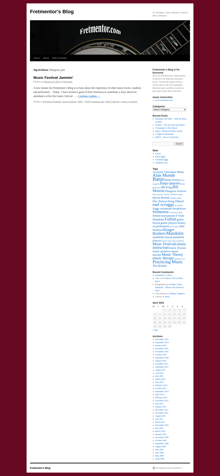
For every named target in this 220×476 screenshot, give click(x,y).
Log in (158, 153)
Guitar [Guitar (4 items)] (170, 218)
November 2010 (162, 425)
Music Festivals (112, 102)
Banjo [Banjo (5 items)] (158, 179)
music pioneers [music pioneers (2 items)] (162, 251)
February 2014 (161, 385)
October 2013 (161, 388)
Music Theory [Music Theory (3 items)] (172, 254)
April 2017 (159, 373)
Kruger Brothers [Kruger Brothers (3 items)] (163, 232)
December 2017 (161, 364)
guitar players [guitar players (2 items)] (169, 222)
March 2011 (160, 422)
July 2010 (159, 428)
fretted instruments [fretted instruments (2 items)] (164, 215)
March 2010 (160, 431)
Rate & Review (59, 58)
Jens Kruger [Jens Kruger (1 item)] (174, 227)
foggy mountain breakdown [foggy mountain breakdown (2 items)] (169, 208)
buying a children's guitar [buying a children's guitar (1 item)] (173, 194)
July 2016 (159, 376)
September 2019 (162, 342)
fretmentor (68, 82)
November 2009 (162, 437)
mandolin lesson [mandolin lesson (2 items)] (162, 237)
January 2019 (160, 345)
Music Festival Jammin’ (53, 77)
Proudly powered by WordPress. (169, 468)
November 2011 (161, 413)
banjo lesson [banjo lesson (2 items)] (172, 179)
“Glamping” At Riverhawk (166, 128)
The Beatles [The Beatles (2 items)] (160, 265)
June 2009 (159, 452)
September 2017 (162, 367)
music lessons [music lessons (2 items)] (177, 247)
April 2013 (159, 394)
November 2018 (162, 351)
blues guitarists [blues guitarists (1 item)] (158, 194)
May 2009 (159, 456)
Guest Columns (69, 102)
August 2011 (160, 416)
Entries (160, 156)
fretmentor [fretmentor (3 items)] (161, 212)
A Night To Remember (164, 134)
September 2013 (162, 391)
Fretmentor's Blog (52, 11)
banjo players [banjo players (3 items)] (170, 183)
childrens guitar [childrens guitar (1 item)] (176, 198)
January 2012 (160, 407)
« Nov (155, 330)
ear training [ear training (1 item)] (179, 205)
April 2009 (159, 459)
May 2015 (159, 382)
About (46, 58)
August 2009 (160, 446)
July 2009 (159, 449)
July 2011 (159, 419)
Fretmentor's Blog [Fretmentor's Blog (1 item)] (175, 212)
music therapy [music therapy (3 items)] (163, 258)
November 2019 (162, 339)
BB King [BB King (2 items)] (166, 187)
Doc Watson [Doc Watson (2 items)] (160, 201)
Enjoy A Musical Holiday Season (168, 131)
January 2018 (160, 361)
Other (80, 102)
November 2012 (162, 400)
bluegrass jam (98, 102)
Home (37, 58)
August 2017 (160, 370)
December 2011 (161, 410)
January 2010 (160, 434)
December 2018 (161, 348)
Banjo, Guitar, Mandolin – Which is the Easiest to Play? (169, 287)
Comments (161, 159)
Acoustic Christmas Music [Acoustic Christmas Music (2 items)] (168, 172)
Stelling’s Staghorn (177, 293)
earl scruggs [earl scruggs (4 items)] (163, 204)
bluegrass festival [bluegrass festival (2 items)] (175, 191)
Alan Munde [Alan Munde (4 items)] (164, 175)
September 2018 (162, 358)
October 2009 (161, 440)
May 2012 (159, 403)
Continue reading (89, 96)
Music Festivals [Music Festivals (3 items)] (165, 244)
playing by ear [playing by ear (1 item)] (180, 259)
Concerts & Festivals (51, 102)
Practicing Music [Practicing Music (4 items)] (168, 261)
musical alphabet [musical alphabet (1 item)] (178, 241)
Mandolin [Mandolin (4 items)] (175, 233)
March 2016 (160, 379)
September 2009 (162, 443)
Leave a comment (129, 102)
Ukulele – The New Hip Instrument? (170, 125)
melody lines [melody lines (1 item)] (166, 241)
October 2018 (161, 354)
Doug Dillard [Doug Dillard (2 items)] (176, 201)
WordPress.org (161, 163)
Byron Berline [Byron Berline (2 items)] (161, 197)
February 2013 (161, 397)
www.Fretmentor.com (164, 100)
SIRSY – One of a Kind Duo (167, 137)
